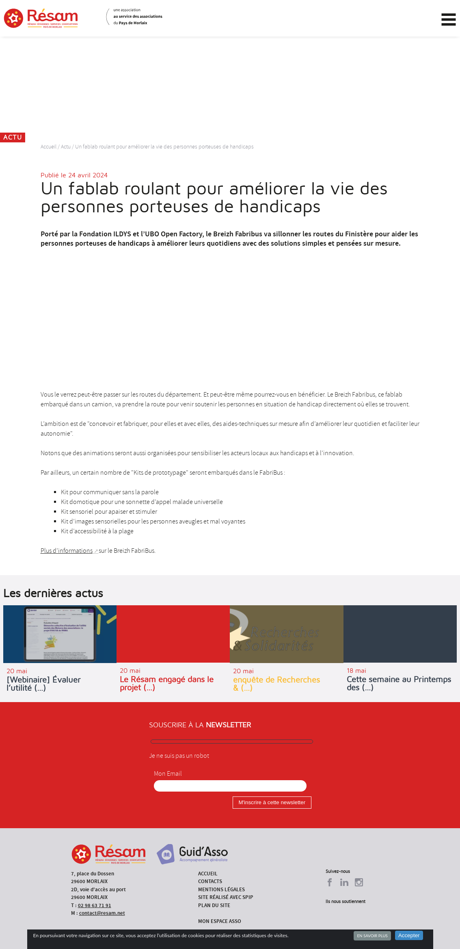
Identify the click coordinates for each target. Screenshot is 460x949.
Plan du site (214, 905)
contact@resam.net (102, 913)
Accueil (48, 146)
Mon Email (168, 774)
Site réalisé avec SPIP (225, 897)
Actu (66, 146)
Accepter (409, 935)
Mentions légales (221, 889)
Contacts (210, 881)
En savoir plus (372, 935)
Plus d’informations (67, 551)
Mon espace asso (219, 921)
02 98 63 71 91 (94, 905)
